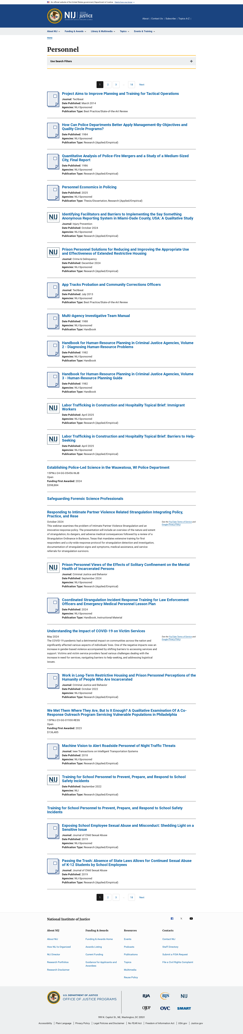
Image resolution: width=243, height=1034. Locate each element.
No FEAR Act (135, 1023)
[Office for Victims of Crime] (165, 1010)
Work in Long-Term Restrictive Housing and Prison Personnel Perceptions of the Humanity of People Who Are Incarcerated (129, 677)
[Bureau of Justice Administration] (146, 998)
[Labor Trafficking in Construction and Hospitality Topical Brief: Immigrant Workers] (53, 408)
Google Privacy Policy (171, 524)
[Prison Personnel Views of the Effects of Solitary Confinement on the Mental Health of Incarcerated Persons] (53, 568)
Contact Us (157, 18)
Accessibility (45, 1023)
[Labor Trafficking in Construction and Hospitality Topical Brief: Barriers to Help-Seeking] (53, 440)
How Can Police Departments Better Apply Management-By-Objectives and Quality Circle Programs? (124, 127)
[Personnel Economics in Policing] (53, 199)
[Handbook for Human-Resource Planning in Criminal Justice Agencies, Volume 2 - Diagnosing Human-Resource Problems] (53, 355)
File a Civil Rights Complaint (177, 962)
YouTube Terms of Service (180, 521)
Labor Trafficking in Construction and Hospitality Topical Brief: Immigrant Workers (123, 407)
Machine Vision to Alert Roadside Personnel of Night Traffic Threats (118, 746)
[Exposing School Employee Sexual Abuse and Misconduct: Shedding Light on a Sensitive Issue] (53, 838)
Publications (131, 954)
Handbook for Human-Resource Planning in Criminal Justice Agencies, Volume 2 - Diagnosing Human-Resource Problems (127, 345)
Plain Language (63, 1023)
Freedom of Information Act (160, 1023)
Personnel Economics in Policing (89, 187)
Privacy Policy (82, 1023)
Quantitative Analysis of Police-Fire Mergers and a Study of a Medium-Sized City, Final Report (125, 158)
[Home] (78, 16)
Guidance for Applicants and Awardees (101, 964)
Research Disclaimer (58, 969)
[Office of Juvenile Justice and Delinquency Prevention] (146, 1011)
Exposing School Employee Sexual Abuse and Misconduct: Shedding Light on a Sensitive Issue (128, 827)
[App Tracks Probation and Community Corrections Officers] (53, 297)
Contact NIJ (168, 939)
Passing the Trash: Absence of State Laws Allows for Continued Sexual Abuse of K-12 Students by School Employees (127, 863)
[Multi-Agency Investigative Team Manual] (53, 328)
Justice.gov (197, 1023)
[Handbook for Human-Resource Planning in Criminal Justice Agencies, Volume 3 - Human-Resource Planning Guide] (53, 386)
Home (49, 38)
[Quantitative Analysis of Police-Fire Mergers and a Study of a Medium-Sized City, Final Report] (53, 168)
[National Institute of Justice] (184, 998)
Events (127, 939)
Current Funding (94, 954)
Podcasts (129, 946)
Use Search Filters (61, 61)
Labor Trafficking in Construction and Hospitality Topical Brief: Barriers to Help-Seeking (128, 438)
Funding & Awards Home (99, 939)
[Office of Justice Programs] (54, 16)
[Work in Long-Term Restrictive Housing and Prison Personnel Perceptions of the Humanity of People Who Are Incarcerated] (53, 687)
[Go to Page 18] (131, 84)
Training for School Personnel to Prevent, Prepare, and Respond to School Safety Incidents (124, 779)
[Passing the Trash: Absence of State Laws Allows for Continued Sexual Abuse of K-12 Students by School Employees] (53, 873)
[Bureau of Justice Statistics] (165, 1000)
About (145, 18)
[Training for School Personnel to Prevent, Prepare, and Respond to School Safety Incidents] (53, 780)
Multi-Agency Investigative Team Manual (96, 316)
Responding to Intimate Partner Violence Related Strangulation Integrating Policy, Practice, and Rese (115, 514)
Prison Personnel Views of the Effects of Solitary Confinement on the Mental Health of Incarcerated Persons (126, 566)
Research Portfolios (57, 962)
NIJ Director (53, 954)
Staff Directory (170, 946)
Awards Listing (94, 946)
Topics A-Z (184, 18)
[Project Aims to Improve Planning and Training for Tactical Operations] (53, 106)
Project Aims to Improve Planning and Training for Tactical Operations (120, 93)
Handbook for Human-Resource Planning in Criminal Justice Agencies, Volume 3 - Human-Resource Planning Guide (127, 376)
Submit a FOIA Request (175, 954)
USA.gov (182, 1023)
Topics (127, 962)
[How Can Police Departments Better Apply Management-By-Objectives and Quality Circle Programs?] (53, 137)
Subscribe (171, 18)
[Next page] (143, 84)
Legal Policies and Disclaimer (109, 1023)
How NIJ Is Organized (59, 946)
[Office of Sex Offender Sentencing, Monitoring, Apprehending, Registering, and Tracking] (184, 1010)
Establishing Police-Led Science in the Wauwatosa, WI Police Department (108, 467)
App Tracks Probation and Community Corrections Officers (111, 284)
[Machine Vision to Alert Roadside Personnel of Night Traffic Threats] (53, 758)
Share (196, 21)
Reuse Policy (131, 977)
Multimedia (130, 969)
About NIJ (52, 939)
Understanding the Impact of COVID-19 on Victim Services (96, 631)
